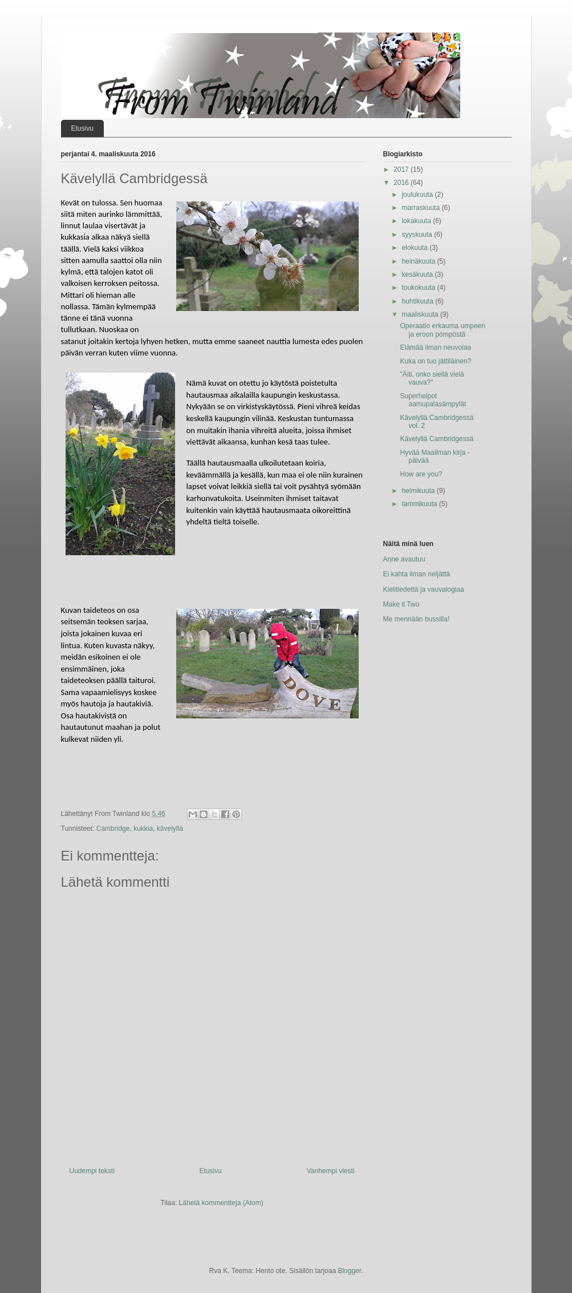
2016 (402, 183)
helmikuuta (418, 491)
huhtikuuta (418, 301)
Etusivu (82, 128)
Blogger (349, 1271)
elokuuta (415, 248)
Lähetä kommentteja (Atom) (221, 1203)
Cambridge (113, 829)
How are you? (421, 474)
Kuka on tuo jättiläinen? (435, 361)
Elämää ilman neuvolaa (435, 347)
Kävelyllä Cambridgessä (436, 439)
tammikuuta (420, 504)
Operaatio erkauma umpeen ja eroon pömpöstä (442, 330)
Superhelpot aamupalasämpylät (433, 400)
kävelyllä (170, 829)
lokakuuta (417, 221)
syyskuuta (417, 235)
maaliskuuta (420, 314)
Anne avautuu (404, 559)
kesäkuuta (418, 274)
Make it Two (401, 604)
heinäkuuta (419, 261)
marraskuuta (421, 208)
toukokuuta (419, 288)
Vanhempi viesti (331, 1171)
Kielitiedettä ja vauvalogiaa (423, 589)
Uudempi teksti (92, 1171)
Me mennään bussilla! (416, 619)
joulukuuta (418, 195)
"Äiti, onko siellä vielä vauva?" (432, 378)
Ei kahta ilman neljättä (416, 574)
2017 (402, 169)
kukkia (143, 829)
